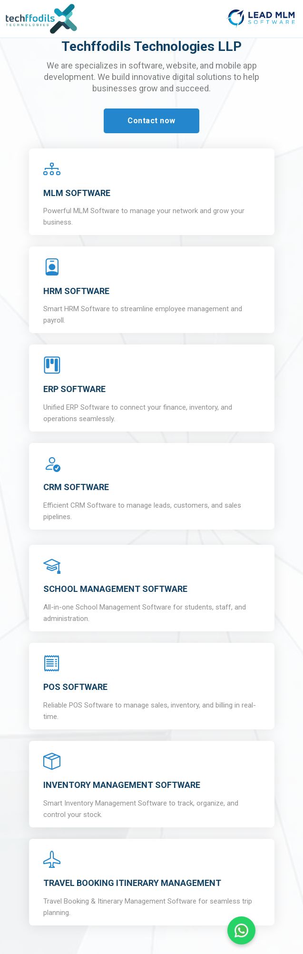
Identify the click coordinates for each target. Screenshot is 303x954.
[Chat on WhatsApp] (241, 930)
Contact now (151, 120)
